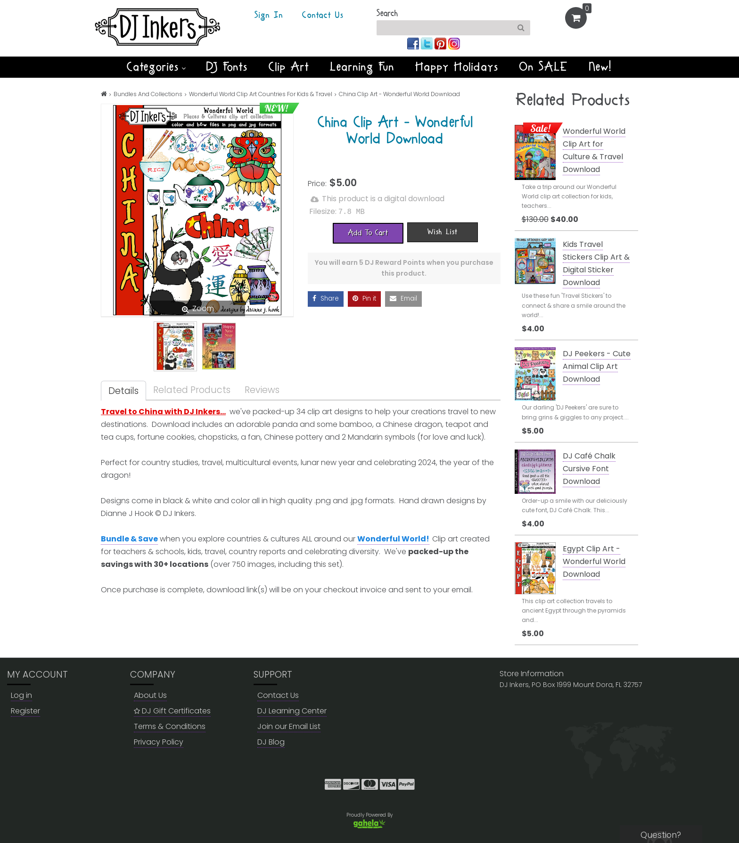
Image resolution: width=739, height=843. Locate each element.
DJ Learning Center (292, 710)
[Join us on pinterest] (441, 43)
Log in (21, 695)
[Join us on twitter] (428, 43)
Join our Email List (288, 726)
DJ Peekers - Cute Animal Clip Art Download (597, 366)
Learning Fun (362, 67)
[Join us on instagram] (454, 43)
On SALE (543, 67)
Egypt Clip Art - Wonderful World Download (594, 561)
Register (25, 710)
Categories (156, 67)
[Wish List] (442, 231)
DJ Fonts (227, 67)
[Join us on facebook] (414, 43)
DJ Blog (271, 742)
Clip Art (289, 67)
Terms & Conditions (169, 726)
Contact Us (323, 15)
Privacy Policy (158, 742)
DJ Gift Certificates (172, 710)
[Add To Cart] (368, 232)
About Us (150, 695)
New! (600, 67)
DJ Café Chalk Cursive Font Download (589, 468)
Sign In (269, 15)
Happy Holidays (457, 67)
